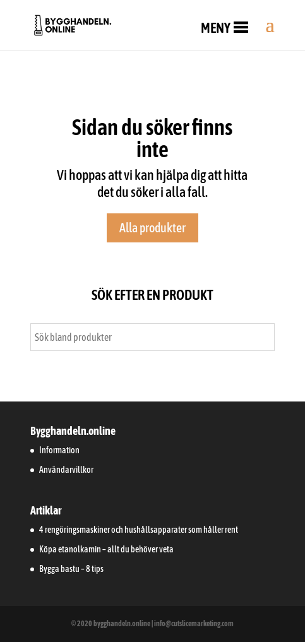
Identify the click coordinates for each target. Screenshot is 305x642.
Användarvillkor (66, 470)
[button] (215, 27)
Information (59, 450)
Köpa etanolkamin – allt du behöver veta (106, 549)
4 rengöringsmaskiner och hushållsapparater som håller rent (138, 530)
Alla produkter (152, 227)
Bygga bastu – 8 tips (71, 569)
